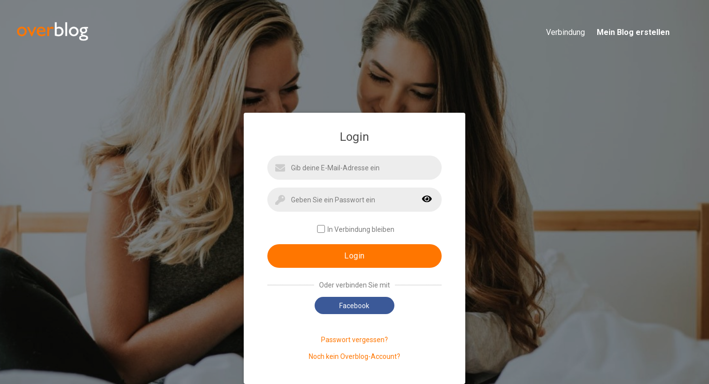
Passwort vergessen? (354, 340)
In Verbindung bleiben (355, 229)
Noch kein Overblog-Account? (354, 356)
